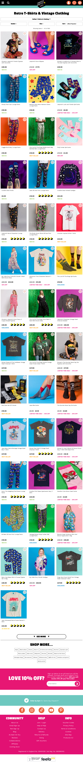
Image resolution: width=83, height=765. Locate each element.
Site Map (68, 734)
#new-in (36, 649)
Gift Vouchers (41, 740)
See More (41, 636)
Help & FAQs (41, 725)
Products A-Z (68, 737)
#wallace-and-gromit (63, 657)
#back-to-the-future (59, 653)
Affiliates (14, 744)
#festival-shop (43, 657)
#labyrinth (37, 653)
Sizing (41, 737)
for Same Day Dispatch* (41, 701)
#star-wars (30, 653)
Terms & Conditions (68, 728)
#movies (44, 653)
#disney (35, 657)
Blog (14, 731)
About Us (14, 722)
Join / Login (41, 722)
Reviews (15, 737)
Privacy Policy (68, 725)
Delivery (41, 731)
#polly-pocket (41, 661)
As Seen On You (14, 734)
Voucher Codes (68, 722)
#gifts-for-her (52, 657)
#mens (30, 649)
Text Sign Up (14, 728)
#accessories (28, 657)
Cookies (68, 731)
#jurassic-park (64, 649)
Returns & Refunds (41, 734)
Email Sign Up (14, 725)
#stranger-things (18, 657)
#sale (16, 649)
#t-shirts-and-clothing (46, 649)
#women (56, 649)
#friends (50, 653)
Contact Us (41, 728)
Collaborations (14, 740)
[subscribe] (77, 683)
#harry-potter (21, 653)
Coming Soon (15, 747)
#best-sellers (23, 649)
